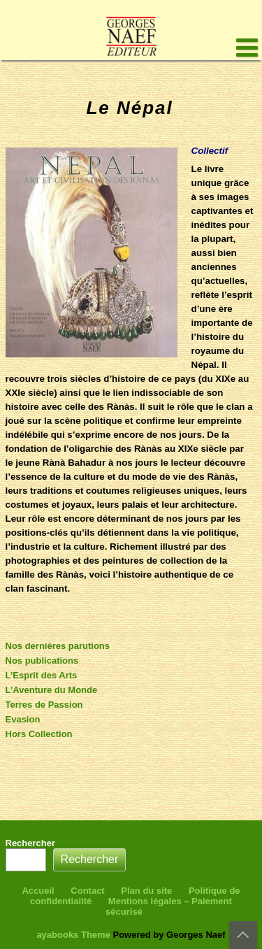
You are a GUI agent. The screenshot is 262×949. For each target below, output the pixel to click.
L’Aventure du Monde (52, 690)
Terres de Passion (44, 704)
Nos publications (42, 660)
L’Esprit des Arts (42, 675)
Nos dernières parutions (58, 646)
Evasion (23, 719)
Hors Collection (39, 734)
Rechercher (31, 843)
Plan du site (146, 890)
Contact (87, 890)
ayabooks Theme (74, 934)
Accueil (38, 890)
